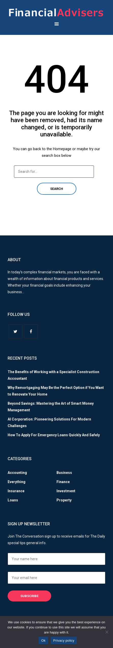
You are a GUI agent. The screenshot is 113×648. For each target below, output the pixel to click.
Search (56, 189)
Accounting (17, 473)
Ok (43, 640)
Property (64, 500)
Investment (65, 491)
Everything (16, 482)
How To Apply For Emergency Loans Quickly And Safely (54, 435)
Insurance (16, 491)
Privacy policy (63, 640)
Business (64, 473)
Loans (13, 500)
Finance (63, 482)
